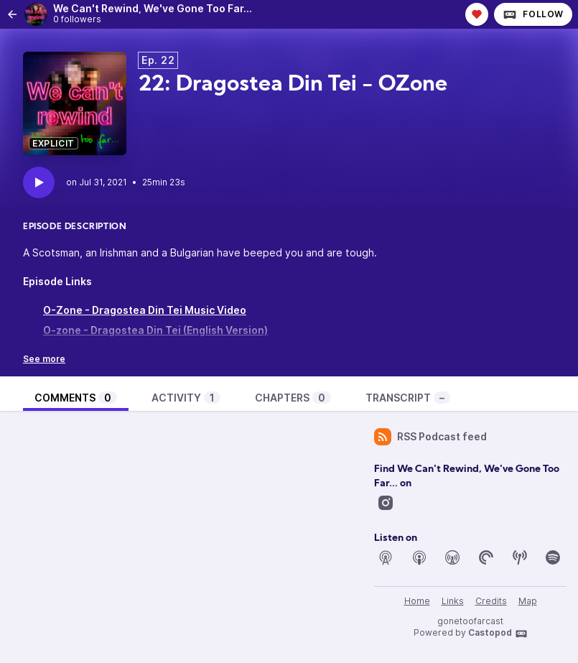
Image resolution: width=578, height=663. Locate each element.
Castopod (498, 633)
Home (417, 600)
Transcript (407, 397)
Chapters (293, 397)
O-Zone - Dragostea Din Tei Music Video (144, 310)
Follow (533, 14)
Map (527, 600)
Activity (186, 397)
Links (453, 600)
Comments (75, 397)
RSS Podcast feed (430, 436)
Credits (491, 600)
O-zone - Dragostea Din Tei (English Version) (155, 330)
